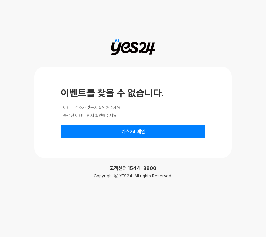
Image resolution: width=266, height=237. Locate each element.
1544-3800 (142, 168)
